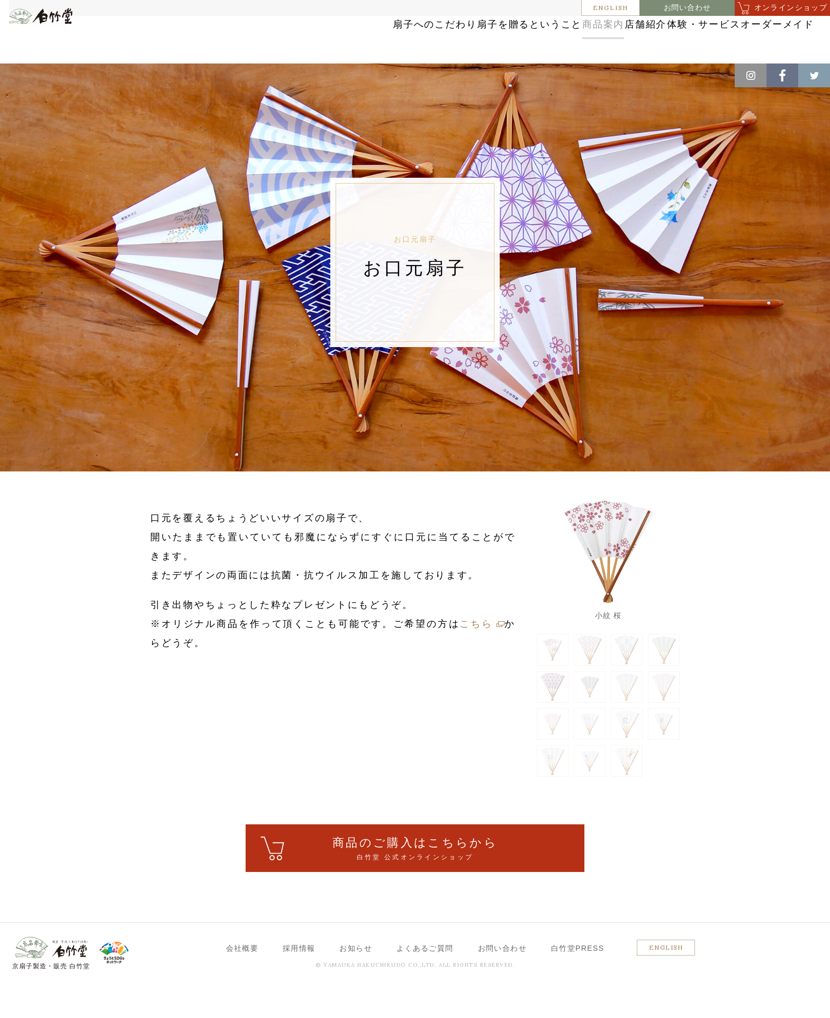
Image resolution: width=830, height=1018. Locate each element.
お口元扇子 (165, 74)
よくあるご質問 (425, 980)
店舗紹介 (563, 38)
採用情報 (299, 980)
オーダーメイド (747, 38)
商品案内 (491, 38)
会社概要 (242, 980)
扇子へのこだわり (275, 38)
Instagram (750, 75)
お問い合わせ (687, 8)
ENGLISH (611, 8)
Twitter (814, 75)
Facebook (782, 75)
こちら (476, 655)
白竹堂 (56, 43)
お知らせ (355, 980)
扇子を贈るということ (392, 38)
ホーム (26, 74)
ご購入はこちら (415, 881)
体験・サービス (648, 38)
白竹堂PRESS (578, 980)
